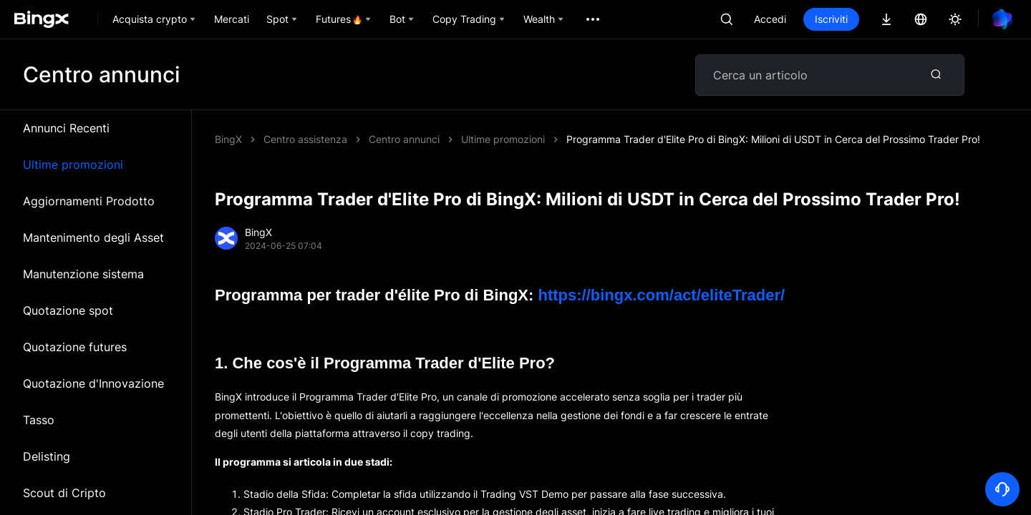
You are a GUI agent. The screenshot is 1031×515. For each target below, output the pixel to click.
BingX (228, 139)
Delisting (46, 456)
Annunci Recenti (66, 128)
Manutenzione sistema (83, 274)
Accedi (770, 19)
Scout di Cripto (64, 493)
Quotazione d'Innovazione (93, 383)
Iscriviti (831, 19)
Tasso (38, 420)
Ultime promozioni (73, 164)
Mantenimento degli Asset (93, 237)
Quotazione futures (75, 347)
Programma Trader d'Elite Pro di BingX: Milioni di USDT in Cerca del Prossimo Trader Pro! (773, 139)
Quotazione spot (68, 310)
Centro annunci (404, 139)
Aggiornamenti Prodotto (89, 201)
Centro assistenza (305, 139)
